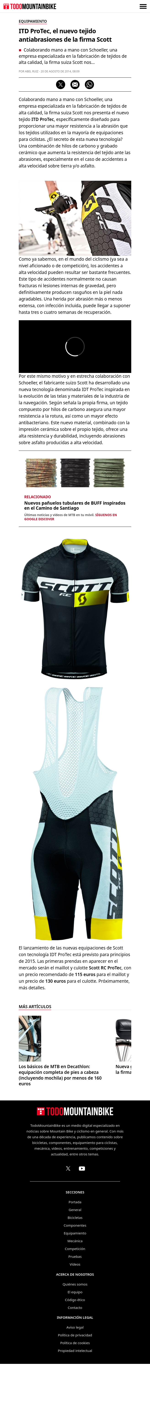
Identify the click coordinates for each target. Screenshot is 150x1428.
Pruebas (75, 1320)
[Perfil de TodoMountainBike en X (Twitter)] (68, 1232)
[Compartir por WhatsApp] (89, 84)
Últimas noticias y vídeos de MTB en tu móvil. (70, 581)
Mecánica (75, 1305)
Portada (75, 1266)
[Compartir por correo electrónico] (75, 84)
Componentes (75, 1289)
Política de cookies (75, 1407)
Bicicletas (74, 1281)
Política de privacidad (75, 1399)
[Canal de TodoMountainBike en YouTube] (81, 1232)
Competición (75, 1312)
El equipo (74, 1356)
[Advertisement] (75, 206)
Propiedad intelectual (75, 1414)
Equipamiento (75, 1297)
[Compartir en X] (60, 84)
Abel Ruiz (31, 71)
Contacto (75, 1371)
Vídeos (75, 1328)
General (75, 1274)
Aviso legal (74, 1391)
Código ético (75, 1364)
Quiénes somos (75, 1348)
